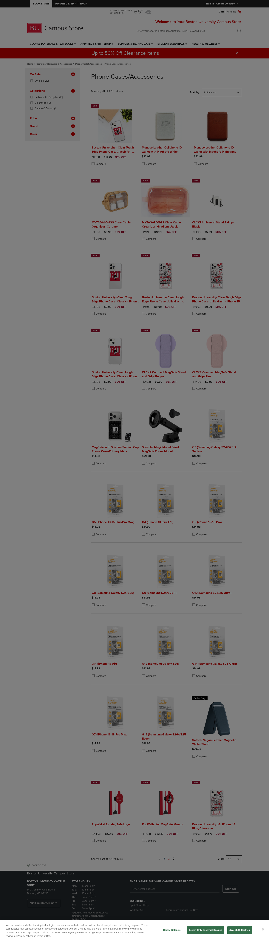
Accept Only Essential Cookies (205, 930)
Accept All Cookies (239, 930)
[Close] (263, 929)
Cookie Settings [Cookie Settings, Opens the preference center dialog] (171, 930)
